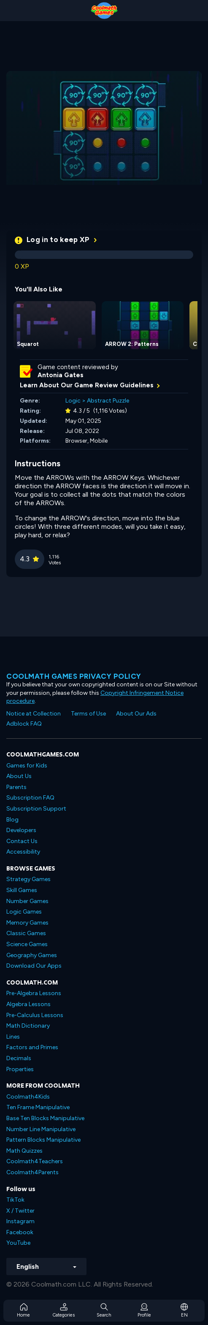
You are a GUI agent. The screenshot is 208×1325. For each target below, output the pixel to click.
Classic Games (26, 933)
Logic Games (24, 911)
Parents (16, 787)
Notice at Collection (33, 713)
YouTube (18, 1242)
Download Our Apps (34, 965)
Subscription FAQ (30, 797)
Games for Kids (26, 765)
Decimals (18, 1058)
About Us (19, 776)
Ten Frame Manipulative (38, 1107)
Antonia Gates (61, 375)
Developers (21, 830)
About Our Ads (136, 713)
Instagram (20, 1221)
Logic (73, 400)
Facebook (19, 1232)
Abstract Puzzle (108, 400)
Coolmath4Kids (28, 1096)
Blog (12, 819)
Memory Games (27, 922)
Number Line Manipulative (41, 1129)
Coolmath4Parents (32, 1172)
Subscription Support (36, 808)
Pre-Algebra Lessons (33, 993)
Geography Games (31, 955)
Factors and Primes (32, 1047)
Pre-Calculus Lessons (34, 1015)
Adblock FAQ (24, 723)
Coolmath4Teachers (34, 1161)
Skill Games (21, 890)
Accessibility (23, 851)
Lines (13, 1036)
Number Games (27, 901)
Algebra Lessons (28, 1004)
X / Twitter (20, 1210)
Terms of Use (88, 713)
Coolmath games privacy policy (73, 676)
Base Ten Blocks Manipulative (45, 1118)
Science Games (27, 944)
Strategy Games (28, 879)
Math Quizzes (24, 1150)
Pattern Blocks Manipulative (43, 1139)
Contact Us (22, 841)
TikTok (15, 1199)
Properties (20, 1069)
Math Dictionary (28, 1025)
